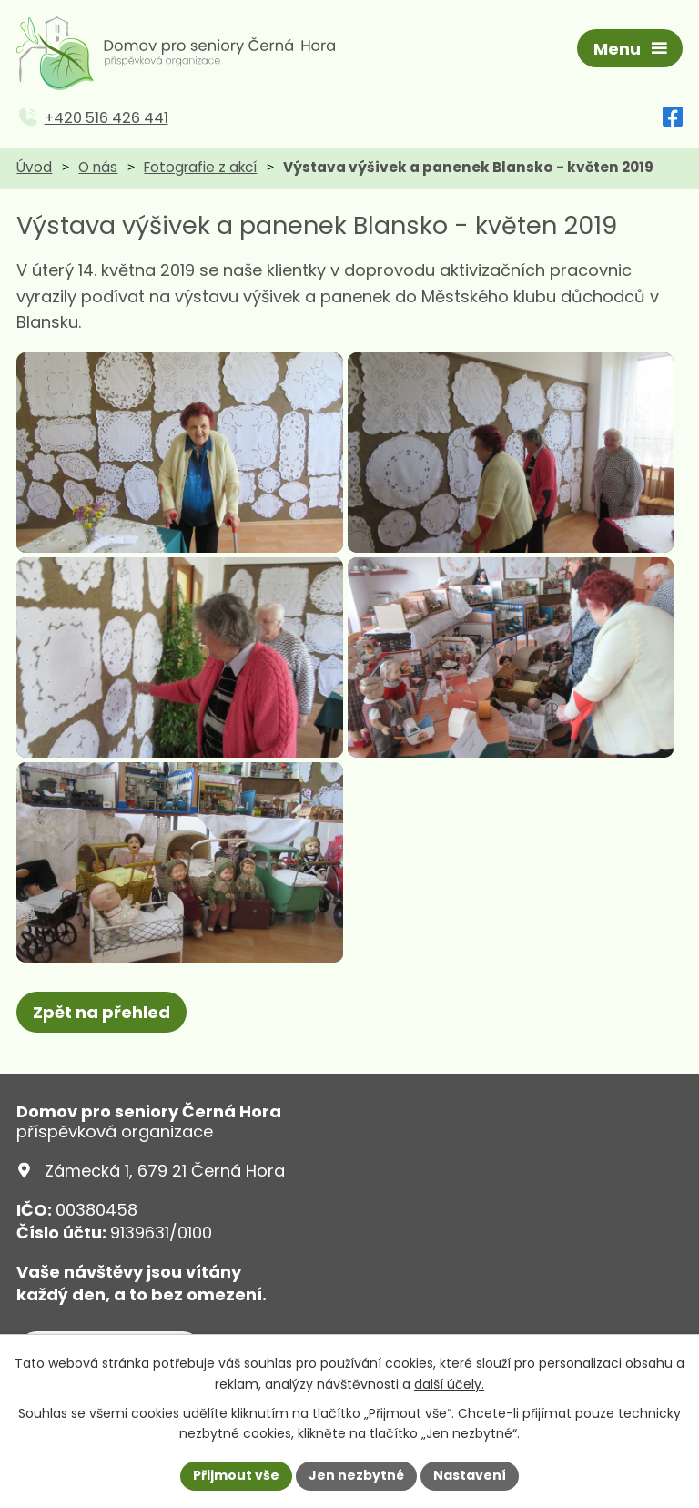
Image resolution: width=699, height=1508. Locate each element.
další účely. (449, 1384)
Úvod (34, 167)
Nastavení (469, 1475)
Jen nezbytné (356, 1475)
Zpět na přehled (101, 1012)
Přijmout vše (236, 1475)
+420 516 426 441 (106, 117)
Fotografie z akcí (200, 167)
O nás (97, 167)
